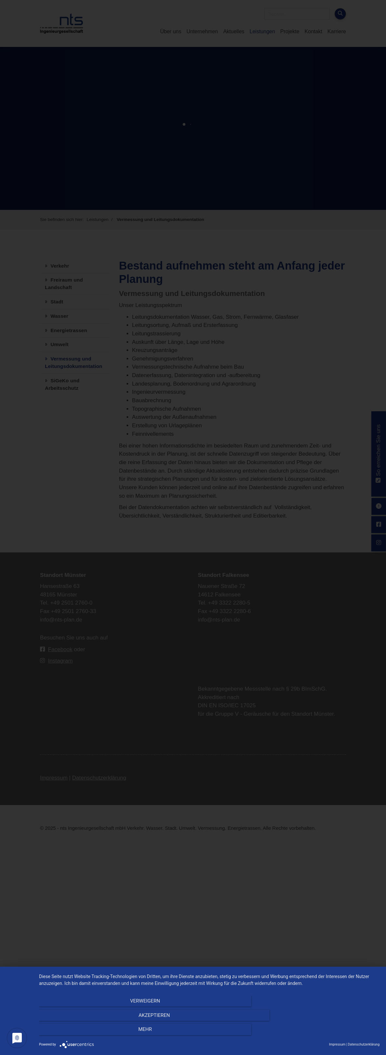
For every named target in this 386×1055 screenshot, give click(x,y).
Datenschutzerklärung (363, 1044)
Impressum (337, 1044)
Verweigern (90, 1032)
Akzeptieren (209, 1032)
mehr (328, 1032)
